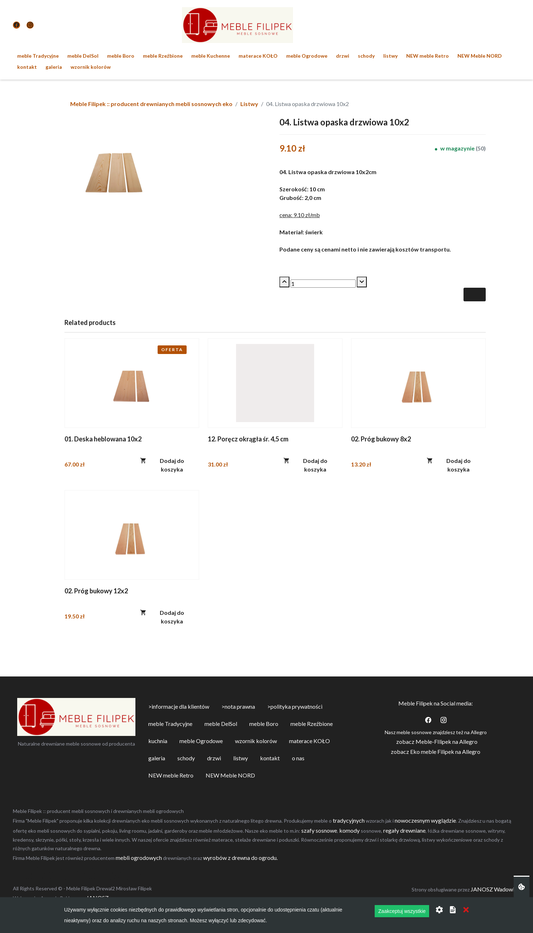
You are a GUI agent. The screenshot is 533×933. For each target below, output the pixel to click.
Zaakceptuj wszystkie (402, 911)
